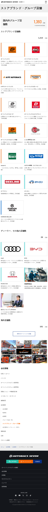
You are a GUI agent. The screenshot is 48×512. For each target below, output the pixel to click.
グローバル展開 (5, 440)
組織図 (4, 416)
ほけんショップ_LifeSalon (8, 309)
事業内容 (3, 431)
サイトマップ (35, 499)
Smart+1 (3, 165)
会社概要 (5, 409)
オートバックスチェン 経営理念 (10, 387)
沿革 (2, 435)
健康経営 (3, 400)
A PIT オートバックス (7, 86)
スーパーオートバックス (31, 59)
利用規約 (11, 499)
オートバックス (5, 59)
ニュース (4, 482)
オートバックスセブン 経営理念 (10, 382)
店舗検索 (37, 461)
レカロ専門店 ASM (29, 139)
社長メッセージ (5, 373)
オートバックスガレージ (31, 86)
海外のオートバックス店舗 (24, 333)
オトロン (26, 191)
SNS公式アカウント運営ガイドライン (17, 501)
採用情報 (4, 486)
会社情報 (4, 368)
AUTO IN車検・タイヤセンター (33, 165)
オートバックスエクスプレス (32, 114)
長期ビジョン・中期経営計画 (9, 391)
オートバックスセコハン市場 (9, 139)
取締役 (4, 412)
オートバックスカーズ (7, 114)
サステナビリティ (7, 479)
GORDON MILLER (6, 216)
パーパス (3, 378)
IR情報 (3, 475)
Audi (2, 258)
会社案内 (3, 405)
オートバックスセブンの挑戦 (10, 467)
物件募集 (14, 461)
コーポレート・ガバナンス (8, 396)
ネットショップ (27, 461)
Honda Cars (4, 283)
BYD (25, 258)
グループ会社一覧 (8, 420)
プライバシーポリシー (27, 499)
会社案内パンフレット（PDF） (11, 427)
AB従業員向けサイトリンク (32, 501)
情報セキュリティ (17, 499)
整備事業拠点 (28, 284)
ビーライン (4, 191)
